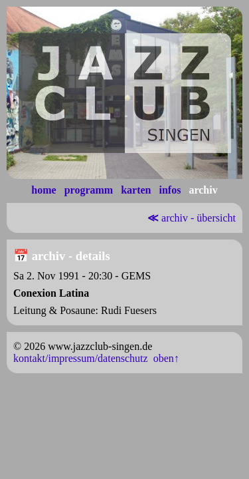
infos (170, 190)
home (43, 190)
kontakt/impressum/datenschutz (80, 358)
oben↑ (166, 358)
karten (136, 190)
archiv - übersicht (190, 218)
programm (88, 190)
